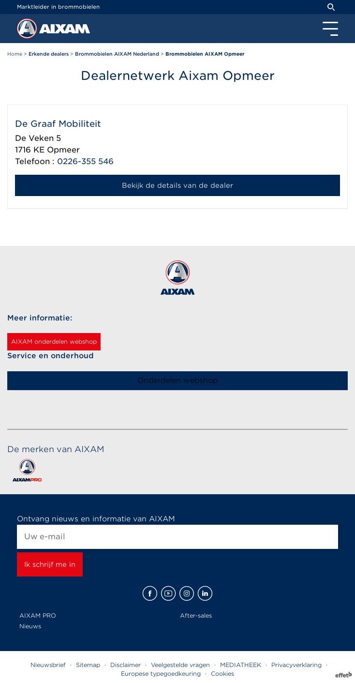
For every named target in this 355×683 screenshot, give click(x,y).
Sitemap (88, 664)
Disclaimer (125, 664)
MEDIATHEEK (240, 664)
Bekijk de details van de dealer (177, 185)
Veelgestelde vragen (180, 664)
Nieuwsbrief (48, 664)
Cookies (222, 673)
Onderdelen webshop (177, 380)
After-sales (196, 615)
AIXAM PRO (37, 615)
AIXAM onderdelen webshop (54, 341)
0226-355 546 (85, 161)
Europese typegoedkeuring (161, 673)
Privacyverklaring (296, 664)
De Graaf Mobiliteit (58, 124)
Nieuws (30, 626)
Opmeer (63, 149)
